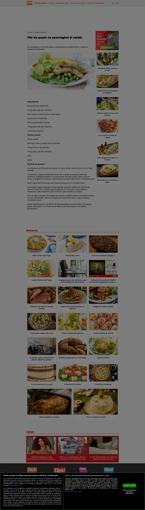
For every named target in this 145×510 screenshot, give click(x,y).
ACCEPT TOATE (129, 485)
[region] (72, 491)
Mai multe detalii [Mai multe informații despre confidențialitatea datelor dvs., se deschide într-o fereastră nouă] (15, 485)
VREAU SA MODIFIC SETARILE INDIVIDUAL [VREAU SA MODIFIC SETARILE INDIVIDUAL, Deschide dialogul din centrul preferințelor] (129, 491)
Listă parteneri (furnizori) (73, 491)
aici (17, 498)
